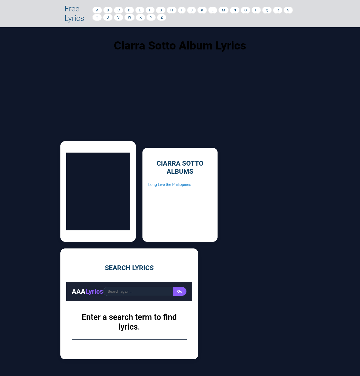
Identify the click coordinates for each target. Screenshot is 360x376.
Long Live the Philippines (169, 184)
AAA (87, 291)
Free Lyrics (74, 13)
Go (180, 291)
